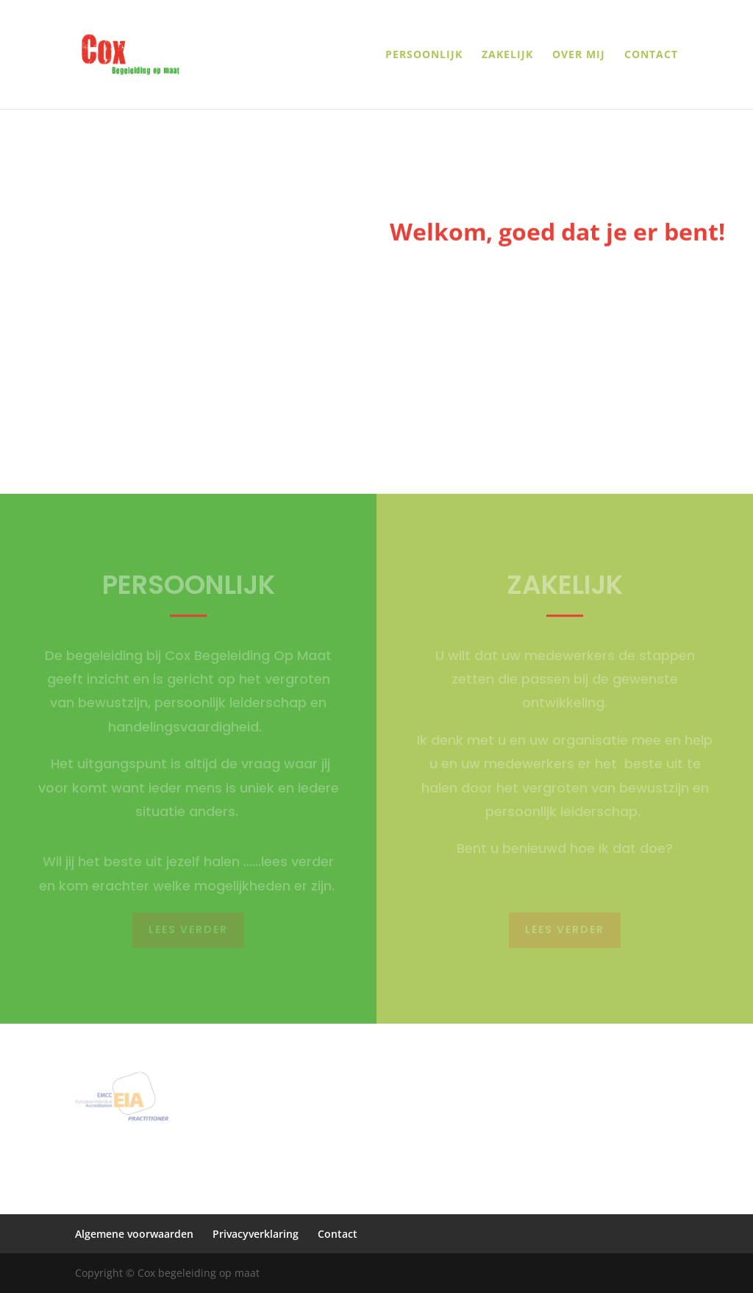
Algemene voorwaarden (134, 1234)
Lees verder (188, 929)
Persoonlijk (424, 55)
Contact (651, 55)
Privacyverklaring (256, 1234)
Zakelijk (507, 55)
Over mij (578, 55)
